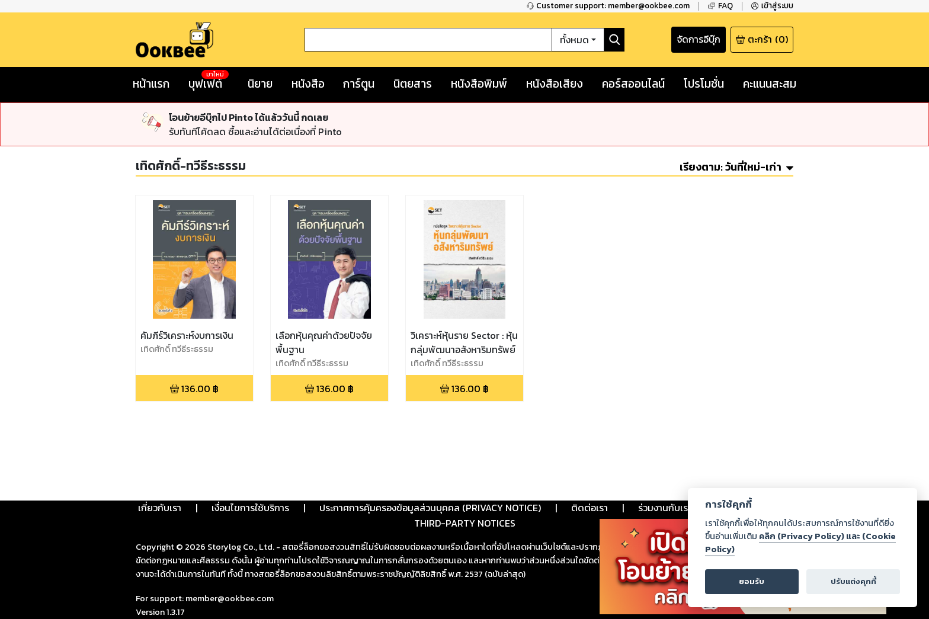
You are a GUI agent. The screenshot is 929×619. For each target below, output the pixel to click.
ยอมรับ (751, 581)
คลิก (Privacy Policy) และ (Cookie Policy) (800, 543)
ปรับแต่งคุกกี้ (853, 581)
